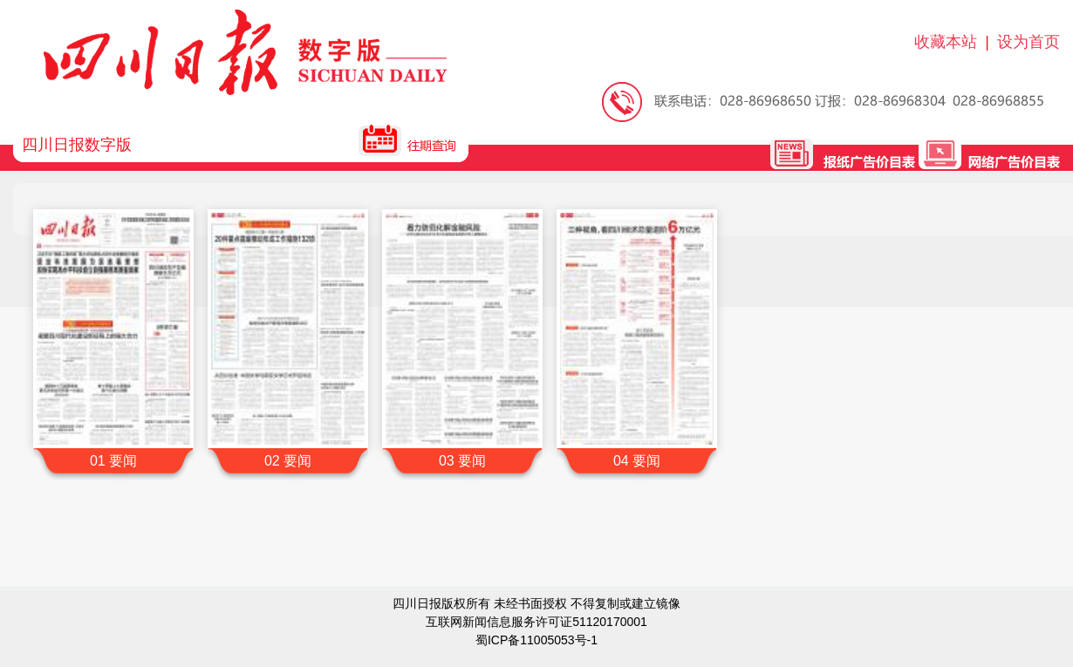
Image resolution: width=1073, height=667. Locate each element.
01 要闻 (113, 460)
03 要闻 (462, 460)
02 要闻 (287, 460)
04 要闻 (636, 460)
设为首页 (1028, 42)
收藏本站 (945, 42)
